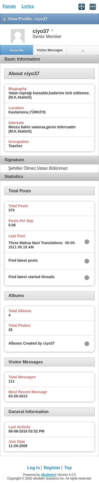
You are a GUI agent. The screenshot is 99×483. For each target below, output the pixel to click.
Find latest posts (23, 260)
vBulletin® (48, 475)
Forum (9, 6)
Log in (33, 467)
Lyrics (28, 6)
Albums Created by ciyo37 (31, 343)
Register (52, 467)
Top (68, 467)
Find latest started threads (31, 277)
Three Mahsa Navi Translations (35, 243)
